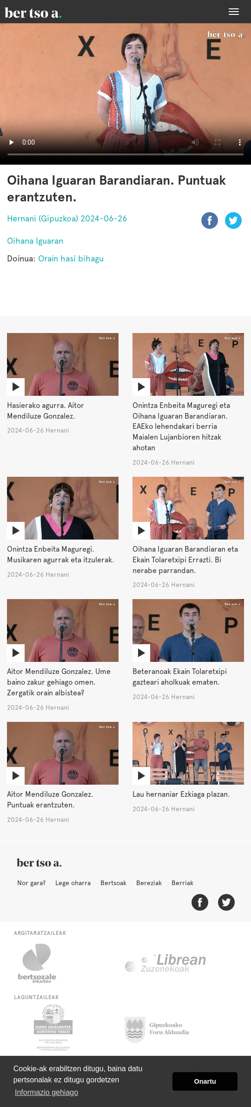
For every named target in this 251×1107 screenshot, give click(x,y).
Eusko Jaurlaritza (52, 1027)
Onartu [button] (205, 1081)
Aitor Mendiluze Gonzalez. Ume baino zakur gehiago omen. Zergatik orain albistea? (59, 682)
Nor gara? (31, 883)
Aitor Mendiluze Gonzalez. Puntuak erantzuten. (50, 799)
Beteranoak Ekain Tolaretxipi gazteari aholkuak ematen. (179, 677)
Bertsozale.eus (43, 963)
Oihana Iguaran (35, 241)
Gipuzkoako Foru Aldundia (162, 1027)
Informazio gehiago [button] (46, 1092)
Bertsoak (113, 883)
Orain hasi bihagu (71, 258)
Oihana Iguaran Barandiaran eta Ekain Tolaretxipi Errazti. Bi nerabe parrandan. (185, 560)
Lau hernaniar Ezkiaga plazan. (181, 794)
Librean (166, 963)
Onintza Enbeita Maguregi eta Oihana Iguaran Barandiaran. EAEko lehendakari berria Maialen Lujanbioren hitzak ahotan (181, 426)
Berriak (182, 883)
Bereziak (149, 883)
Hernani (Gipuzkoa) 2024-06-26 (67, 218)
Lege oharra (73, 883)
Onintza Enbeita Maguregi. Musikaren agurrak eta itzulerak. (60, 554)
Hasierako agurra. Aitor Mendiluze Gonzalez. (45, 410)
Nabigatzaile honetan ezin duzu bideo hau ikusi (125, 94)
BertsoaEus (46, 11)
